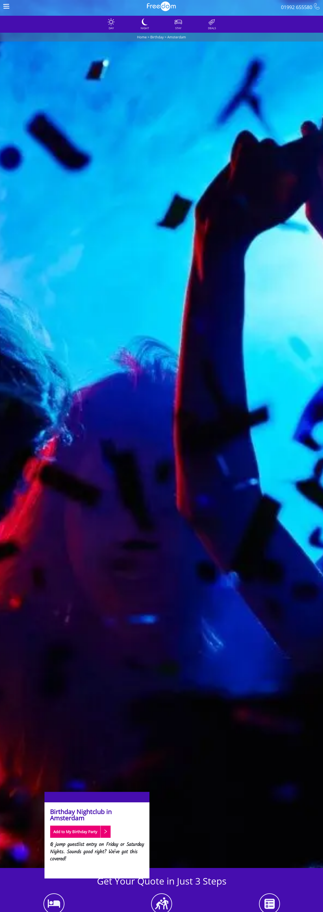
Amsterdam (176, 37)
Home (142, 37)
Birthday (157, 37)
